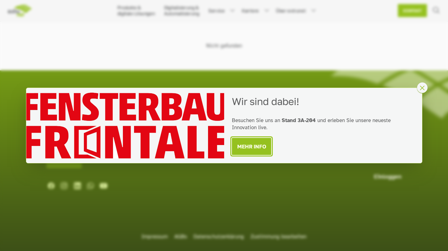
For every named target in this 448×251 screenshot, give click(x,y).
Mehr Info (251, 146)
